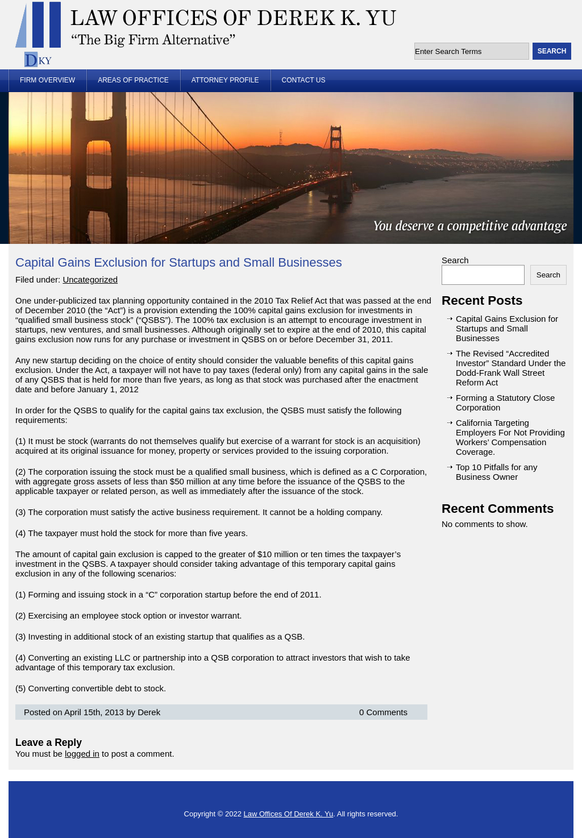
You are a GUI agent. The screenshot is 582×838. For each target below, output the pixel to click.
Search (455, 260)
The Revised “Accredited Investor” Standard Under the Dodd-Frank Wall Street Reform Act (511, 368)
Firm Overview (47, 80)
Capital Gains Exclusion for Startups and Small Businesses (178, 262)
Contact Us (304, 80)
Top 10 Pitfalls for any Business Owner (496, 472)
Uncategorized (90, 279)
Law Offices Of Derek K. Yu (289, 814)
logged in (82, 753)
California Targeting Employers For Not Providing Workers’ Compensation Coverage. (510, 437)
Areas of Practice (133, 80)
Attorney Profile (225, 80)
